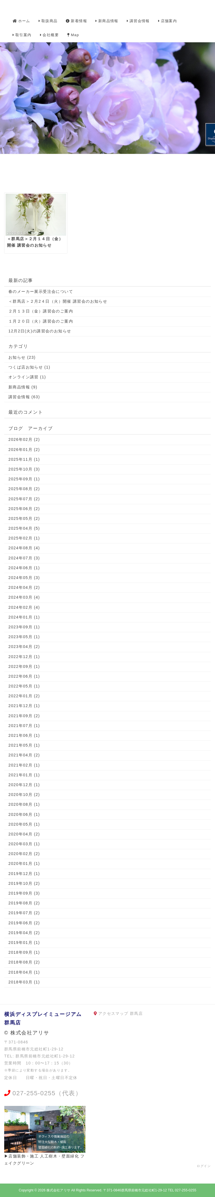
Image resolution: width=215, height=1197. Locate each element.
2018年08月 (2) (24, 962)
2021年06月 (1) (24, 735)
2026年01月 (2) (24, 449)
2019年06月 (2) (24, 923)
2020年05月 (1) (24, 824)
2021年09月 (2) (24, 716)
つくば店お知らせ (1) (29, 367)
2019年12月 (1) (24, 873)
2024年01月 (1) (24, 617)
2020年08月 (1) (24, 804)
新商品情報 (106, 21)
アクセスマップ (113, 1013)
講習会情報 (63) (24, 397)
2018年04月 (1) (24, 972)
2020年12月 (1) (24, 784)
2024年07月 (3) (24, 558)
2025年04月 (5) (24, 528)
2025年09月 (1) (24, 479)
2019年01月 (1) (24, 942)
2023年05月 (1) (24, 637)
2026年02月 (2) (24, 439)
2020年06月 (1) (24, 814)
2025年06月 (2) (24, 508)
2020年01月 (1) (24, 863)
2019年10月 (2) (24, 883)
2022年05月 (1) (24, 686)
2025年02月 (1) (24, 538)
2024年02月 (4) (24, 607)
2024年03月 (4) (24, 597)
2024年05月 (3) (24, 577)
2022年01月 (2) (24, 696)
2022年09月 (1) (24, 666)
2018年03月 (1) (24, 982)
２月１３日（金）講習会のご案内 (40, 311)
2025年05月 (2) (24, 518)
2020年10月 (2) (24, 794)
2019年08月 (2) (24, 903)
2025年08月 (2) (24, 489)
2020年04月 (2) (24, 834)
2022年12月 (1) (24, 656)
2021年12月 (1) (24, 705)
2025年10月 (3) (24, 469)
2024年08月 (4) (24, 548)
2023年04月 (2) (24, 646)
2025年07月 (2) (24, 499)
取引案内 (22, 35)
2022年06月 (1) (24, 676)
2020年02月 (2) (24, 853)
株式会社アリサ (58, 1190)
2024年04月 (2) (24, 587)
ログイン (204, 1166)
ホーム (21, 21)
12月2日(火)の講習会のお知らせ (39, 331)
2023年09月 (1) (24, 627)
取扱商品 (48, 21)
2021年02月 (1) (24, 765)
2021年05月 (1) (24, 745)
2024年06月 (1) (24, 568)
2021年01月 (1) (24, 775)
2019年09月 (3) (24, 893)
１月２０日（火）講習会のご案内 (40, 321)
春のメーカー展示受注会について (40, 291)
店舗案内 (167, 21)
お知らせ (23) (22, 357)
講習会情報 (138, 21)
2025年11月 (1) (24, 459)
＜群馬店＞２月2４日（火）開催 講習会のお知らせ (57, 301)
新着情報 (76, 21)
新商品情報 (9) (23, 387)
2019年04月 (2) (24, 932)
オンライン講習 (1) (27, 377)
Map (73, 35)
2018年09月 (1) (24, 952)
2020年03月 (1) (24, 844)
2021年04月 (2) (24, 755)
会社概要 (49, 35)
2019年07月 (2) (24, 913)
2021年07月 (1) (24, 725)
